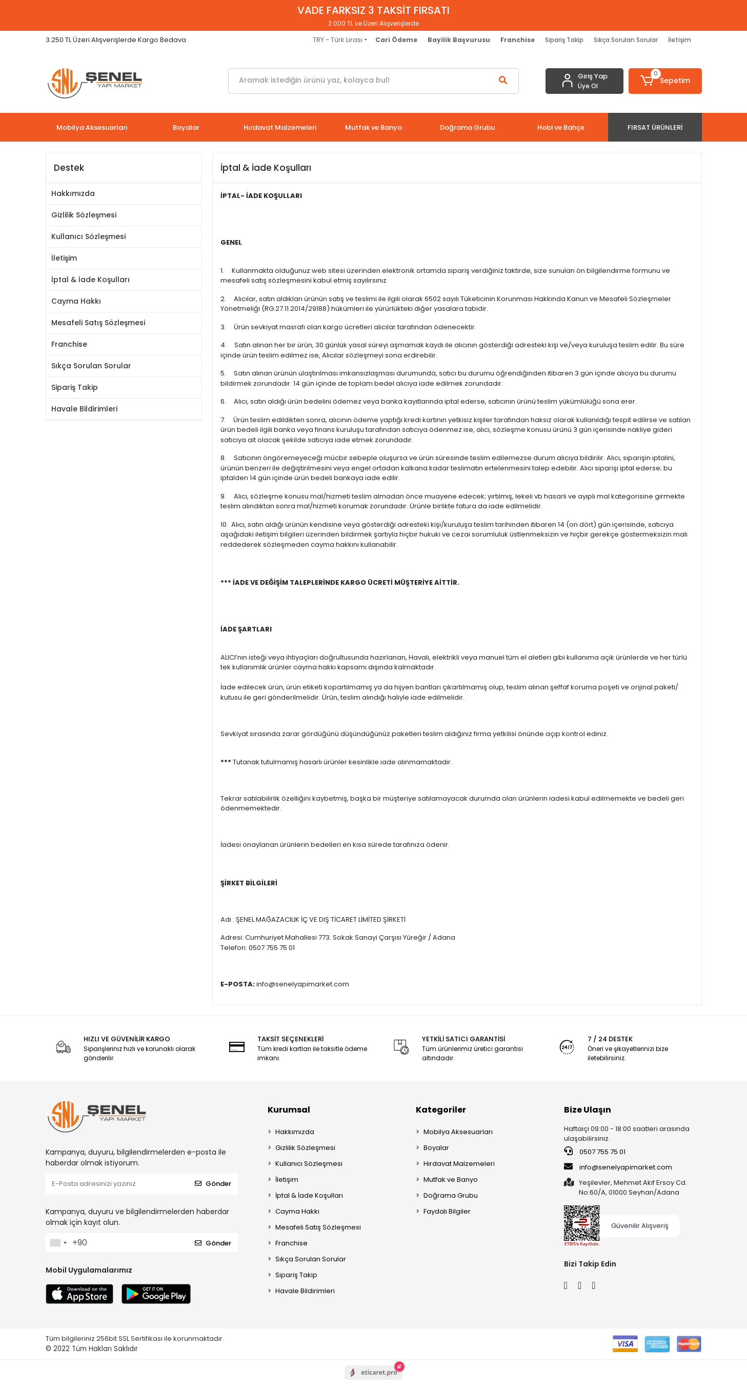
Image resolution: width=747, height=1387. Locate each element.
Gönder (213, 1183)
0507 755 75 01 (594, 1151)
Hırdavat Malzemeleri (459, 1163)
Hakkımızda (73, 193)
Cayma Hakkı (76, 301)
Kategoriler (441, 1110)
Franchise (69, 344)
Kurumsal (289, 1110)
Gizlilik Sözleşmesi (83, 215)
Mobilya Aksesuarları (458, 1132)
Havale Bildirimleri (84, 409)
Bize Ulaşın (587, 1110)
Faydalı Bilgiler (447, 1211)
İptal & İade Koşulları (90, 279)
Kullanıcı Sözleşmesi (88, 236)
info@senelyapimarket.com (618, 1167)
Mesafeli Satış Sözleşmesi (98, 323)
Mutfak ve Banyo (450, 1179)
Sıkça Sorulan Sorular (626, 39)
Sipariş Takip (564, 39)
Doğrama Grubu (450, 1195)
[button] (665, 81)
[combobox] (58, 1243)
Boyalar (436, 1148)
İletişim (679, 39)
